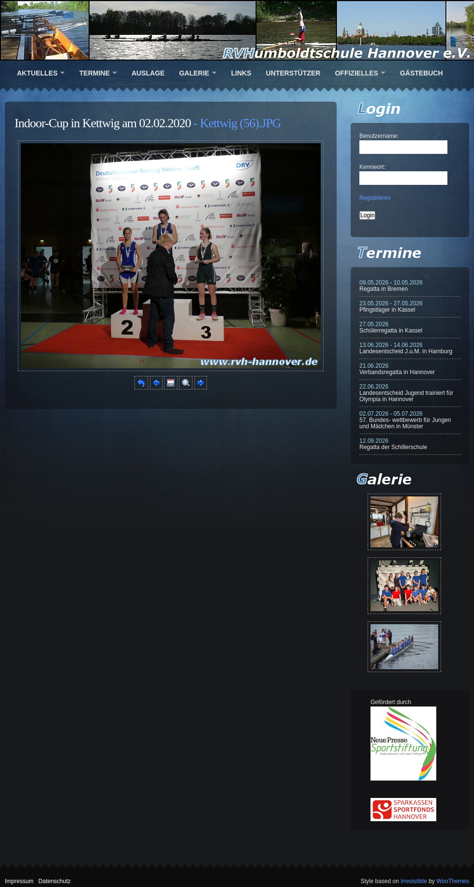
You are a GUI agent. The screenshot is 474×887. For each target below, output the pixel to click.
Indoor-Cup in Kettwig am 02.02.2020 (103, 123)
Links (241, 73)
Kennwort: (372, 167)
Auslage (148, 73)
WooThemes (452, 881)
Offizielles (356, 73)
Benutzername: (379, 136)
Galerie (194, 73)
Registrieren (375, 198)
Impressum (19, 881)
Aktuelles (37, 73)
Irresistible (413, 881)
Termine (94, 73)
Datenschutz (54, 881)
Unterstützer (293, 73)
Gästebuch (421, 73)
